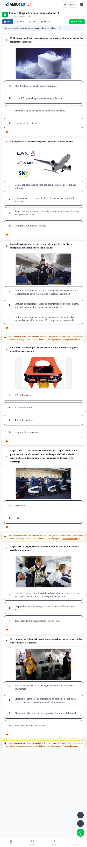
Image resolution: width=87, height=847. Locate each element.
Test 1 (8, 22)
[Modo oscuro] (80, 823)
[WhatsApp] (80, 833)
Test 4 (45, 22)
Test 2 (20, 22)
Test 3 (32, 22)
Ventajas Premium (71, 339)
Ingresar (69, 4)
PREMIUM (77, 22)
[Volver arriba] (80, 815)
